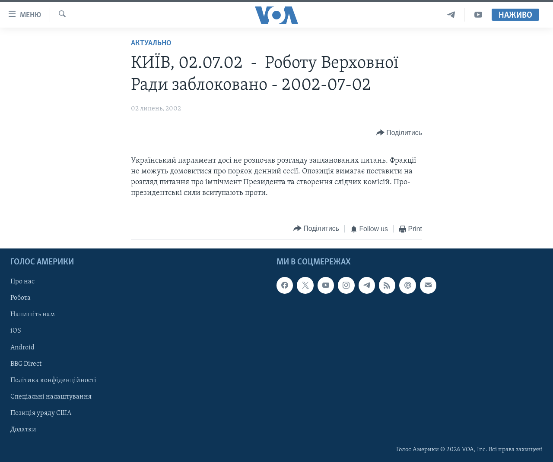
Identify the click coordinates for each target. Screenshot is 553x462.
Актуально (151, 43)
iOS (15, 330)
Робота (20, 298)
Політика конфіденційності (53, 380)
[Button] (399, 132)
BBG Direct (25, 363)
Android (22, 347)
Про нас (22, 281)
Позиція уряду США (40, 413)
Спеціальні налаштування (51, 396)
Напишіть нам (32, 314)
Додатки (23, 429)
